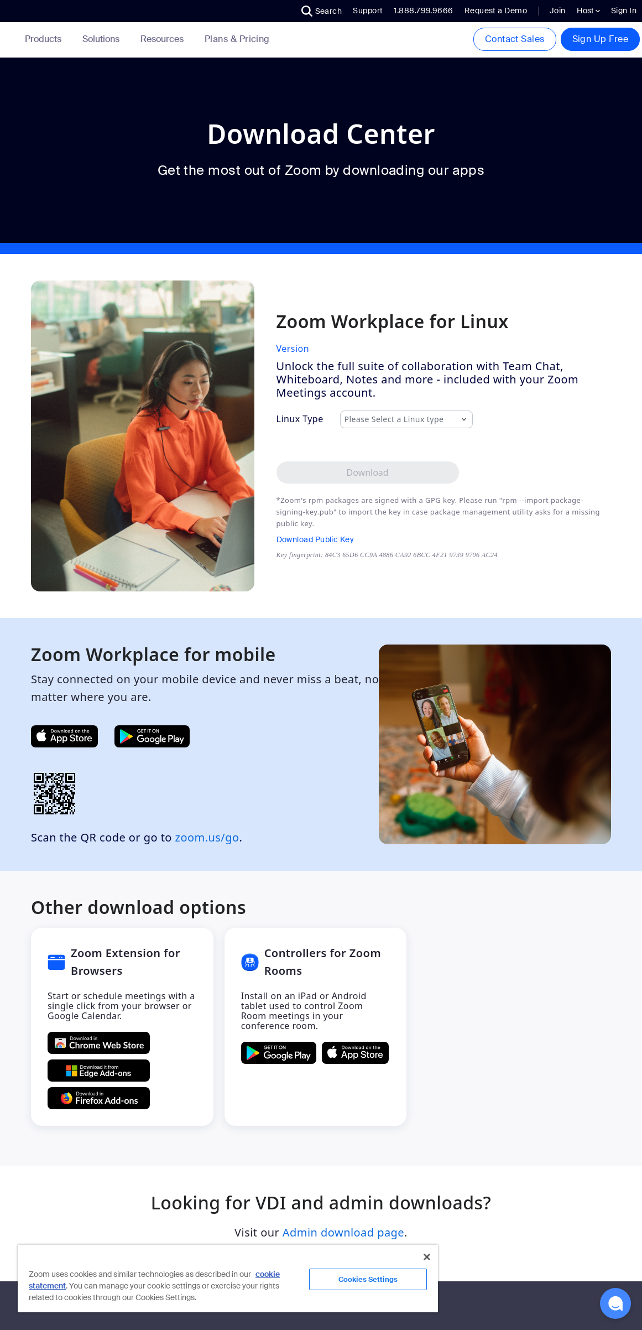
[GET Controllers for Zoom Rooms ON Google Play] (279, 1052)
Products (45, 39)
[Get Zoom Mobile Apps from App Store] (64, 736)
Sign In (623, 10)
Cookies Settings (368, 1279)
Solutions (103, 39)
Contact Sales (515, 39)
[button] (321, 11)
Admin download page (343, 1232)
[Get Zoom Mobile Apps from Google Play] (152, 736)
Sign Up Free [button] (600, 39)
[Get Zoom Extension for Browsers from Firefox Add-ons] (98, 1098)
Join (558, 10)
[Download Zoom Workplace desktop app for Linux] (367, 472)
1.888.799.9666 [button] (423, 10)
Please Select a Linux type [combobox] (394, 419)
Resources (164, 39)
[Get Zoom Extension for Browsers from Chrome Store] (98, 1042)
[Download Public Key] (387, 539)
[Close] (427, 1257)
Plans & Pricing (237, 39)
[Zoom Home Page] (8, 39)
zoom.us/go (207, 837)
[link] (237, 39)
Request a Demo (495, 10)
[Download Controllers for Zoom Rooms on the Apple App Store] (355, 1052)
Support (368, 10)
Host (588, 10)
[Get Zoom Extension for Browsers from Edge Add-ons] (98, 1070)
